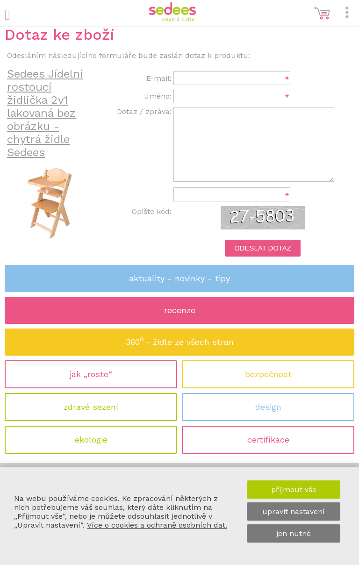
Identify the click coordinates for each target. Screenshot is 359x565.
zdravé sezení (91, 407)
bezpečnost (268, 374)
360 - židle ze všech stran (180, 339)
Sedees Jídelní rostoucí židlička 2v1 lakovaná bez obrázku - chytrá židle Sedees (45, 113)
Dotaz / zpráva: (144, 111)
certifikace (268, 439)
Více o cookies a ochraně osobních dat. (157, 525)
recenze (179, 310)
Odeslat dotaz (262, 248)
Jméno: (158, 96)
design (268, 407)
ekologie (91, 439)
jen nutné (293, 533)
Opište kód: (152, 211)
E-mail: (159, 78)
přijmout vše (293, 489)
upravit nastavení (293, 511)
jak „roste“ (91, 374)
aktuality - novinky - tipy (179, 278)
